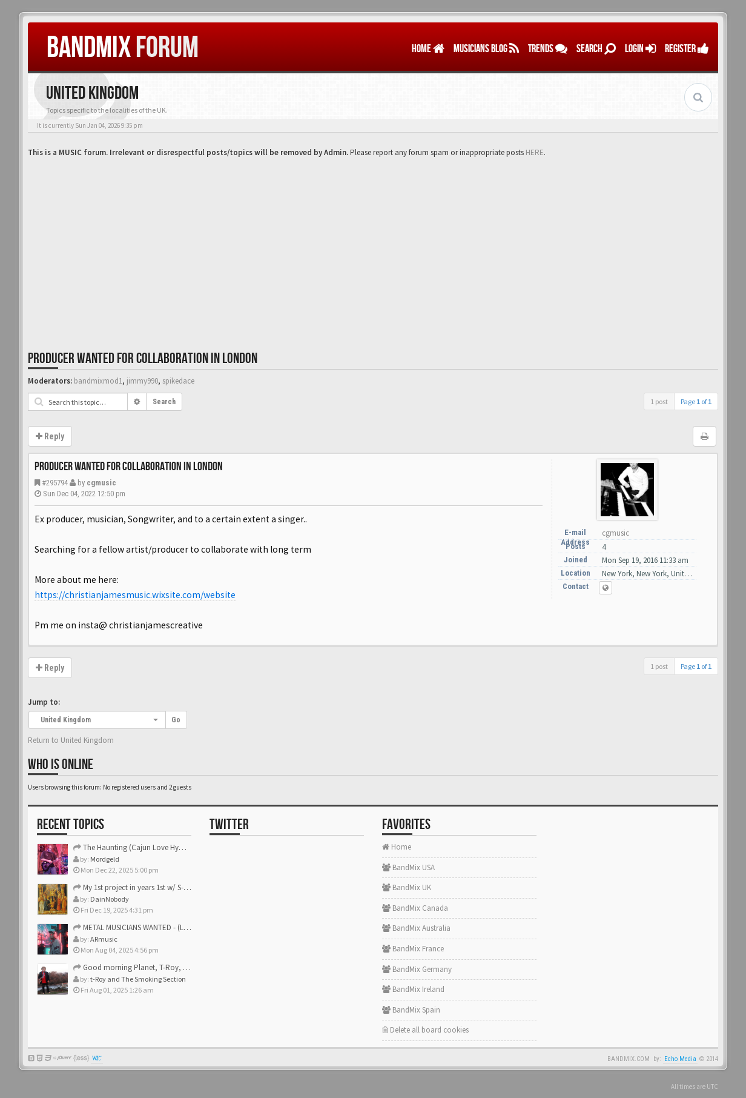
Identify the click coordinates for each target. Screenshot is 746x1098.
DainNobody (109, 898)
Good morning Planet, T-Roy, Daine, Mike (146, 967)
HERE (535, 152)
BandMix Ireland (413, 989)
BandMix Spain (411, 1010)
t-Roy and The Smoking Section (138, 978)
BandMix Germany (417, 969)
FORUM (123, 48)
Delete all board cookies (425, 1030)
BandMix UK (406, 887)
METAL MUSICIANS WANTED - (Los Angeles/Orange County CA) (179, 927)
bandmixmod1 (98, 381)
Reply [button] (50, 436)
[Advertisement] (373, 249)
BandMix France (413, 948)
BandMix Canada (415, 908)
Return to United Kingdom (71, 740)
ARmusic (103, 938)
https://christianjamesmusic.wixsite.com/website (135, 595)
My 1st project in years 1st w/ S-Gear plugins (148, 887)
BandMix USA (408, 867)
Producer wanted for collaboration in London (142, 358)
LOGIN (640, 48)
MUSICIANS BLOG (486, 48)
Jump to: (44, 702)
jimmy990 (142, 381)
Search (596, 48)
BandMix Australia (416, 928)
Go (175, 720)
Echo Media (680, 1059)
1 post (659, 401)
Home (428, 48)
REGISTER (687, 48)
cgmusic (101, 482)
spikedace (178, 381)
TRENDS (547, 48)
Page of (696, 401)
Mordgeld (104, 858)
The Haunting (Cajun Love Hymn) (132, 847)
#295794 (55, 482)
